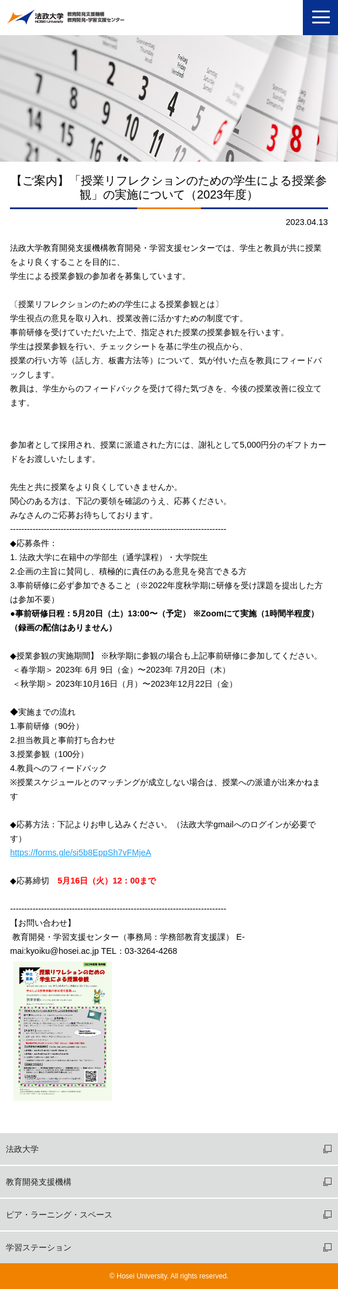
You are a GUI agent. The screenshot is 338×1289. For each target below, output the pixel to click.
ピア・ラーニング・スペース (59, 1214)
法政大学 (22, 1149)
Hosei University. (143, 1276)
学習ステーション (38, 1247)
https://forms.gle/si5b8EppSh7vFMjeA (80, 852)
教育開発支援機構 (38, 1181)
